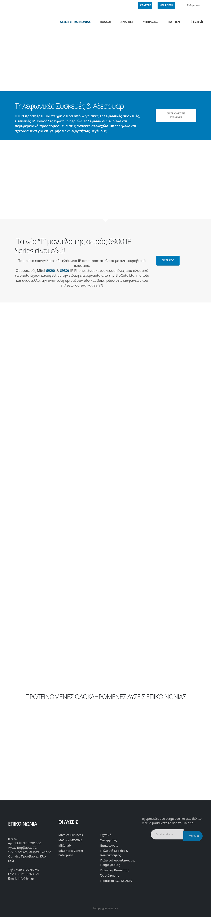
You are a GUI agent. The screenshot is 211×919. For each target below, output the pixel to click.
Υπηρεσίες (150, 22)
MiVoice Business (71, 835)
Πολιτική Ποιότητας (115, 872)
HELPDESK (166, 5)
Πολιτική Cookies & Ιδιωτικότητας (115, 854)
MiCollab (65, 846)
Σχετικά (106, 835)
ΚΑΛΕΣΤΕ (145, 5)
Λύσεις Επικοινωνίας (75, 22)
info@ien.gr (26, 879)
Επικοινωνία (110, 846)
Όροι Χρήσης (110, 878)
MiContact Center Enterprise (71, 854)
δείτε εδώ (168, 260)
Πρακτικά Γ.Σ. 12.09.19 (117, 884)
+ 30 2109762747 (28, 870)
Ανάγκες (126, 22)
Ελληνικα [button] (191, 5)
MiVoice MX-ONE (71, 840)
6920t (51, 270)
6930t (64, 270)
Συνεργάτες (109, 840)
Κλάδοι (105, 22)
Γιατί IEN (174, 22)
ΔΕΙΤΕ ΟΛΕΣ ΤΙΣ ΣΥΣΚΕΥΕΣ (176, 115)
